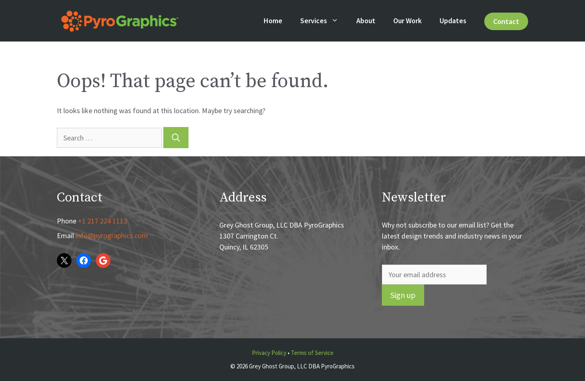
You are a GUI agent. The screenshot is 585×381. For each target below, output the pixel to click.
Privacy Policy (269, 353)
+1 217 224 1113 (102, 221)
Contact (506, 21)
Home (273, 20)
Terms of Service (312, 353)
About (365, 20)
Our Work (407, 20)
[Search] (175, 137)
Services (323, 21)
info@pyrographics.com (112, 235)
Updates (453, 20)
